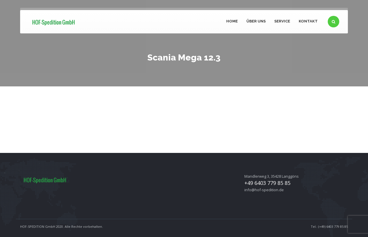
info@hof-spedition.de (264, 189)
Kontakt (308, 21)
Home (232, 21)
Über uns (256, 21)
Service (282, 21)
